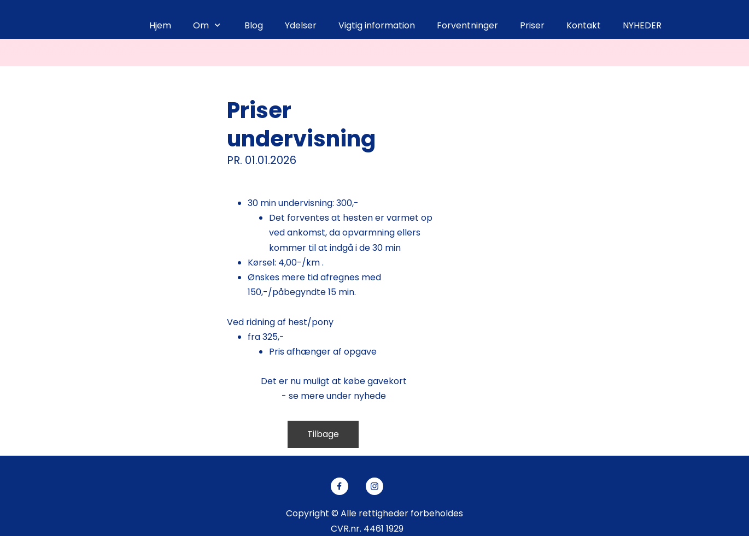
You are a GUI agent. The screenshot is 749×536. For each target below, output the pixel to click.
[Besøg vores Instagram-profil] (374, 486)
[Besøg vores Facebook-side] (339, 486)
